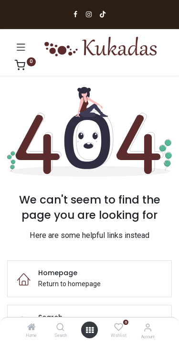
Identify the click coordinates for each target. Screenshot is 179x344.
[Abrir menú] (21, 46)
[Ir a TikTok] (102, 14)
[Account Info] (147, 327)
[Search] (60, 328)
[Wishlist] (118, 327)
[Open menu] (90, 330)
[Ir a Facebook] (75, 14)
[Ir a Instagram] (89, 14)
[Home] (31, 328)
